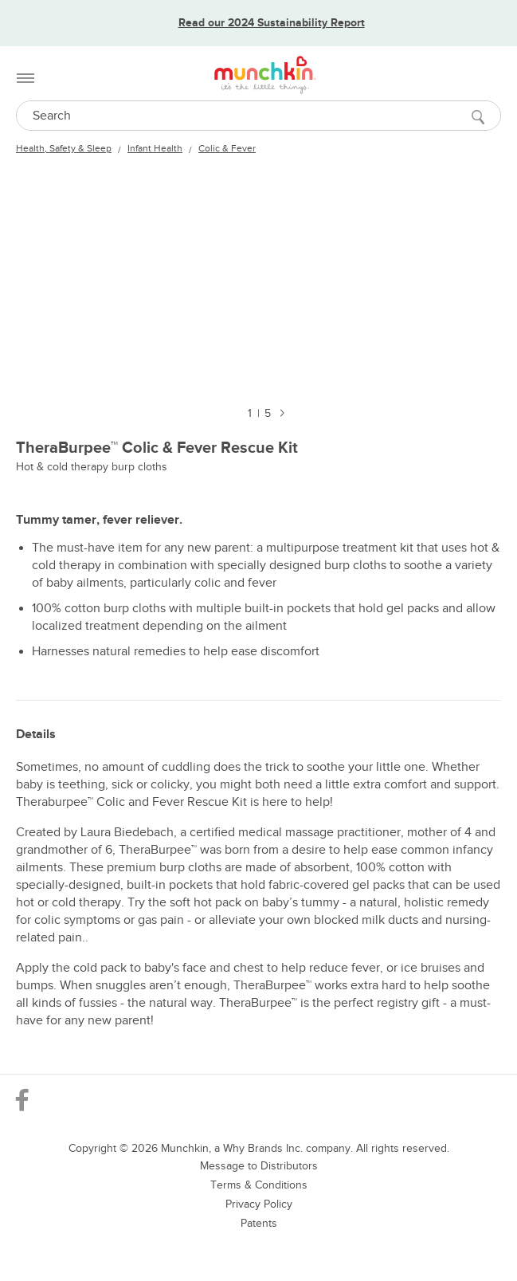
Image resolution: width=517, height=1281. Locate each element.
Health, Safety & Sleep (64, 148)
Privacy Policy (258, 1204)
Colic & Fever (227, 148)
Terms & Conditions (258, 1185)
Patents (259, 1223)
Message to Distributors (259, 1166)
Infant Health (154, 148)
